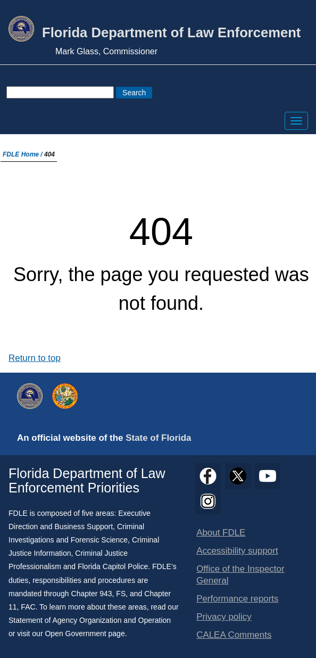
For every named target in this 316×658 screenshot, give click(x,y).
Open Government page (84, 633)
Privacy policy (224, 617)
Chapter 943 (91, 593)
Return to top (35, 358)
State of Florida (158, 438)
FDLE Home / (23, 154)
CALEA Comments (233, 635)
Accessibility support (237, 551)
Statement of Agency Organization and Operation (90, 620)
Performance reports (237, 599)
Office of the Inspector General (240, 575)
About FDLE (220, 533)
